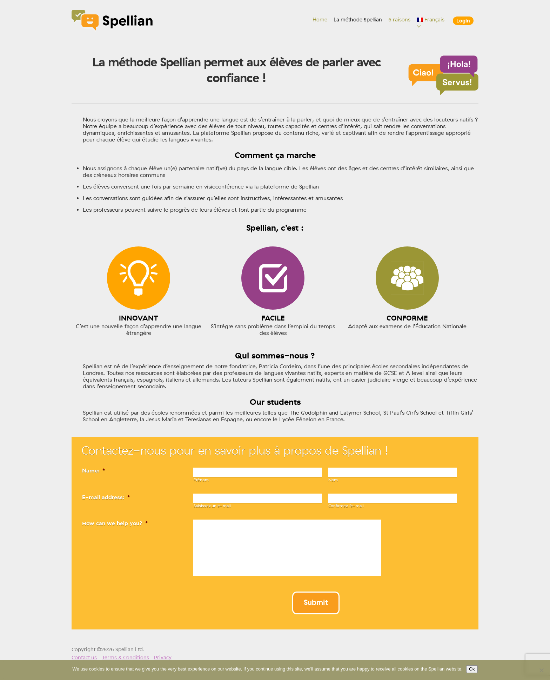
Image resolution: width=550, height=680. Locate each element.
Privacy (163, 657)
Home (320, 19)
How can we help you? (115, 523)
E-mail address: (106, 497)
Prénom (201, 479)
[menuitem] (431, 19)
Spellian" (113, 21)
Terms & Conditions (125, 657)
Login (463, 20)
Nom (333, 479)
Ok (472, 669)
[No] (541, 670)
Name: (93, 470)
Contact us (84, 657)
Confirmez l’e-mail (346, 505)
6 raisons (399, 19)
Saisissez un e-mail (212, 505)
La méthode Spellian (358, 19)
